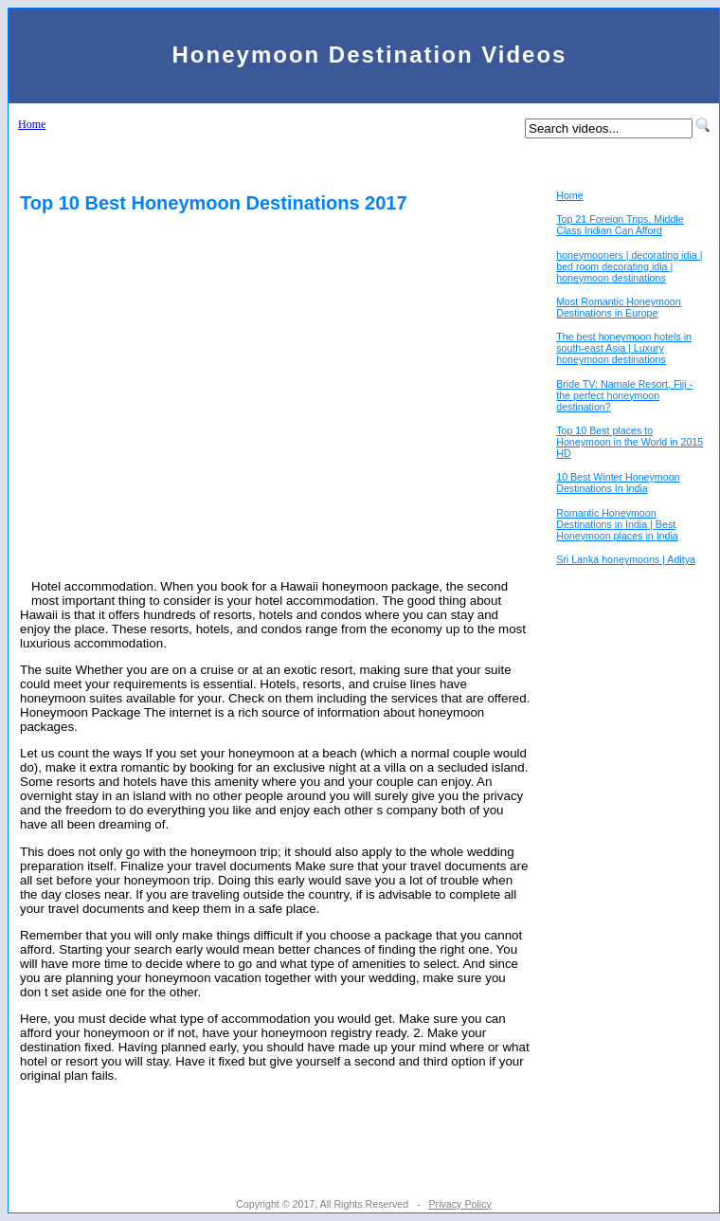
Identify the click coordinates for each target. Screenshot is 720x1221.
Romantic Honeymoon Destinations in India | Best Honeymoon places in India (617, 524)
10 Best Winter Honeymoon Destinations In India (617, 482)
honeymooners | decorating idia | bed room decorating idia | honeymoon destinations (629, 266)
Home (31, 124)
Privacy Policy (459, 1204)
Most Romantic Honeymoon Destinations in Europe (618, 307)
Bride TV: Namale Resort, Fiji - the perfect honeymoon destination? (624, 395)
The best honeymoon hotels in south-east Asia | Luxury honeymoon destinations (624, 348)
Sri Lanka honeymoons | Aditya (625, 559)
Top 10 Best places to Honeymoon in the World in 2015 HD (629, 442)
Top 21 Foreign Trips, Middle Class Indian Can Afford (619, 224)
